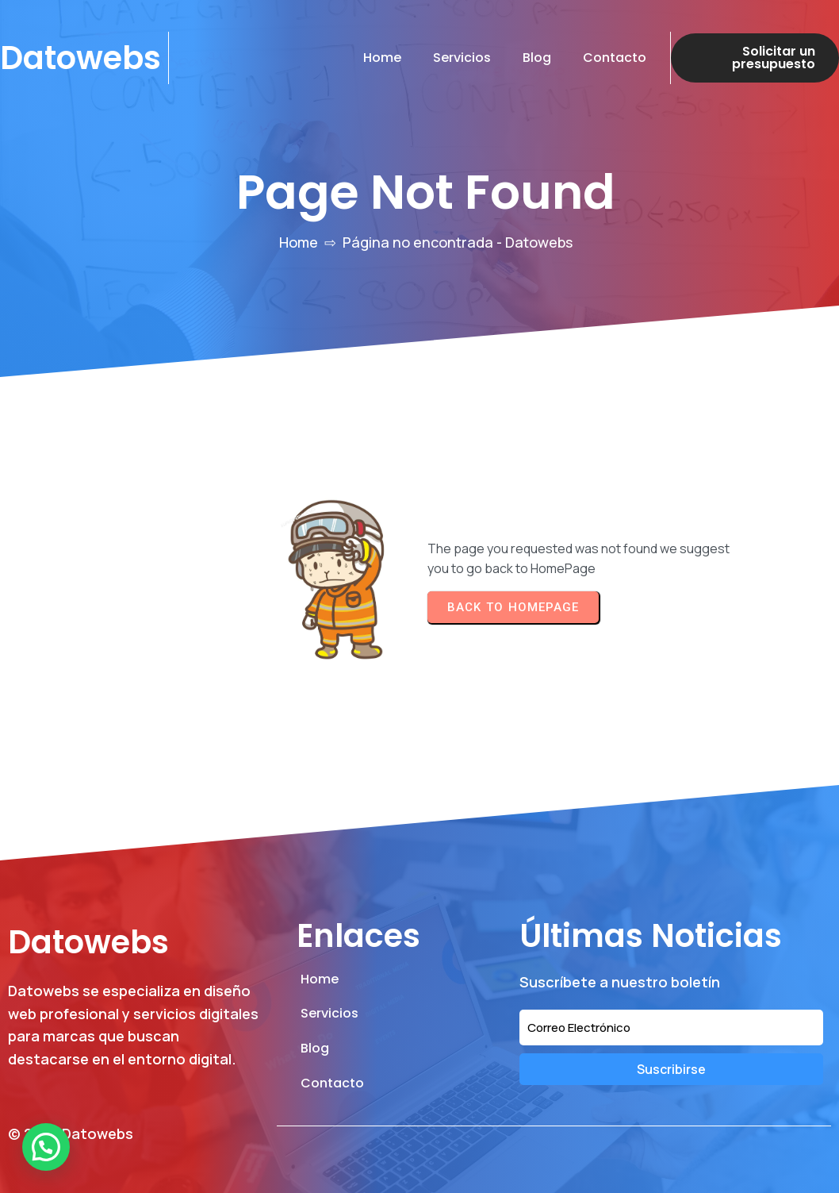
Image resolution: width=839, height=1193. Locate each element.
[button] (46, 1147)
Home (298, 242)
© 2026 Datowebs (70, 1133)
